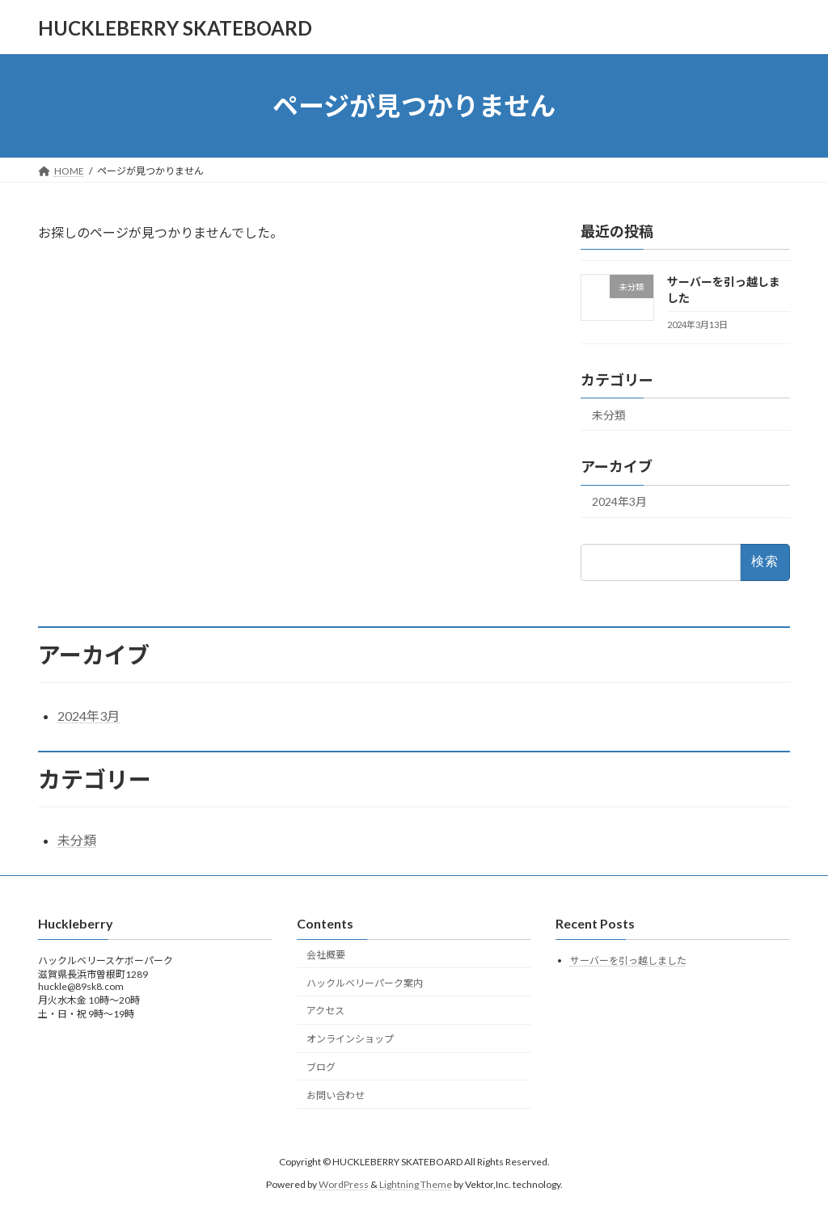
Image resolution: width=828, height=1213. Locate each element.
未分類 (609, 415)
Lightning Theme (415, 1185)
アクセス (325, 1011)
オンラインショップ (350, 1039)
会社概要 (325, 955)
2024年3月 (619, 502)
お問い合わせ (335, 1095)
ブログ (321, 1067)
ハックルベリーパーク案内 (364, 983)
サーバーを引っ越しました (628, 961)
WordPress (344, 1185)
